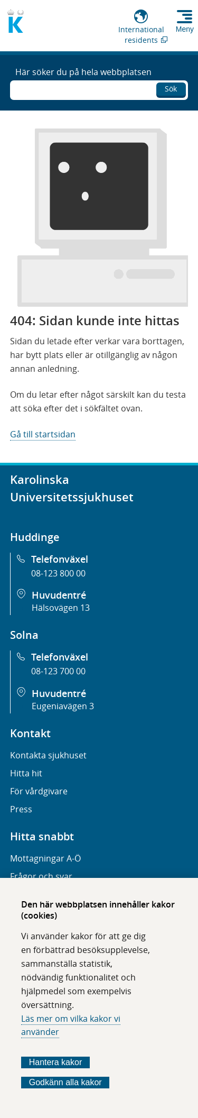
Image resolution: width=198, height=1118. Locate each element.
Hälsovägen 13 (61, 607)
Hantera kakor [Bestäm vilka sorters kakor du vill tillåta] (55, 1062)
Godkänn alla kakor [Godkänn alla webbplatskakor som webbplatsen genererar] (65, 1082)
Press (21, 809)
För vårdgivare (39, 791)
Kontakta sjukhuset (48, 755)
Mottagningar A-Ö (45, 858)
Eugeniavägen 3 (63, 706)
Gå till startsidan (43, 434)
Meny (185, 29)
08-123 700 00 (58, 671)
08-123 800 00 (58, 573)
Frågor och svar (41, 876)
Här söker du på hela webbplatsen (83, 72)
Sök (171, 89)
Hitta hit (26, 773)
